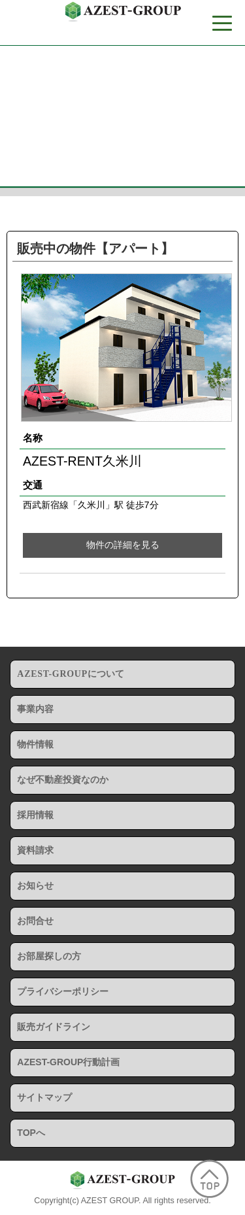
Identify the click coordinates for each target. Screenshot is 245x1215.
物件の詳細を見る (122, 544)
